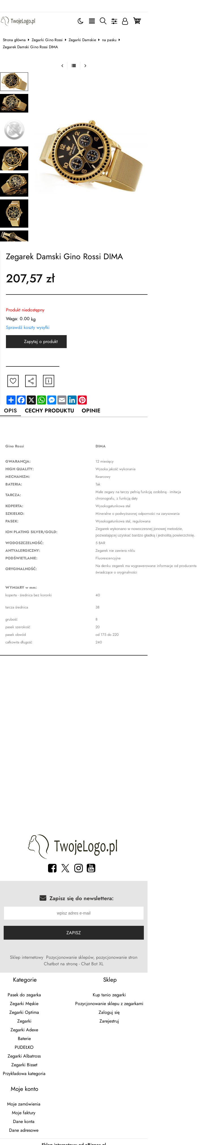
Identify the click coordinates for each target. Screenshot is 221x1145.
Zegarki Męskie (39, 984)
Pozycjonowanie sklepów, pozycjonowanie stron (97, 944)
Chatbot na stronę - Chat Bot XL (175, 944)
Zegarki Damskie (87, 32)
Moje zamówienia (38, 1084)
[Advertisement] (110, 693)
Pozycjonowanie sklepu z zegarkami (178, 984)
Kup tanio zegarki (178, 975)
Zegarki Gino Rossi (51, 32)
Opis (16, 397)
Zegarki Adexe (39, 1010)
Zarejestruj (178, 1001)
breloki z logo (47, 1135)
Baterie (38, 1019)
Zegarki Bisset (39, 1045)
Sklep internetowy (32, 944)
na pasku (114, 32)
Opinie (103, 397)
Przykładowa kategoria (39, 1054)
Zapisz (110, 919)
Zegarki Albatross (38, 1036)
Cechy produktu (58, 397)
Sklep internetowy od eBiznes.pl (110, 1125)
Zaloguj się (178, 992)
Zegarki (39, 1001)
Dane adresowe (38, 1110)
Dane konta (38, 1101)
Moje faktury (39, 1093)
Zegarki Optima (39, 992)
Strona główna (18, 32)
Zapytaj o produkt (45, 327)
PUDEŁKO (38, 1027)
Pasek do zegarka (38, 975)
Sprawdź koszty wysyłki (32, 313)
